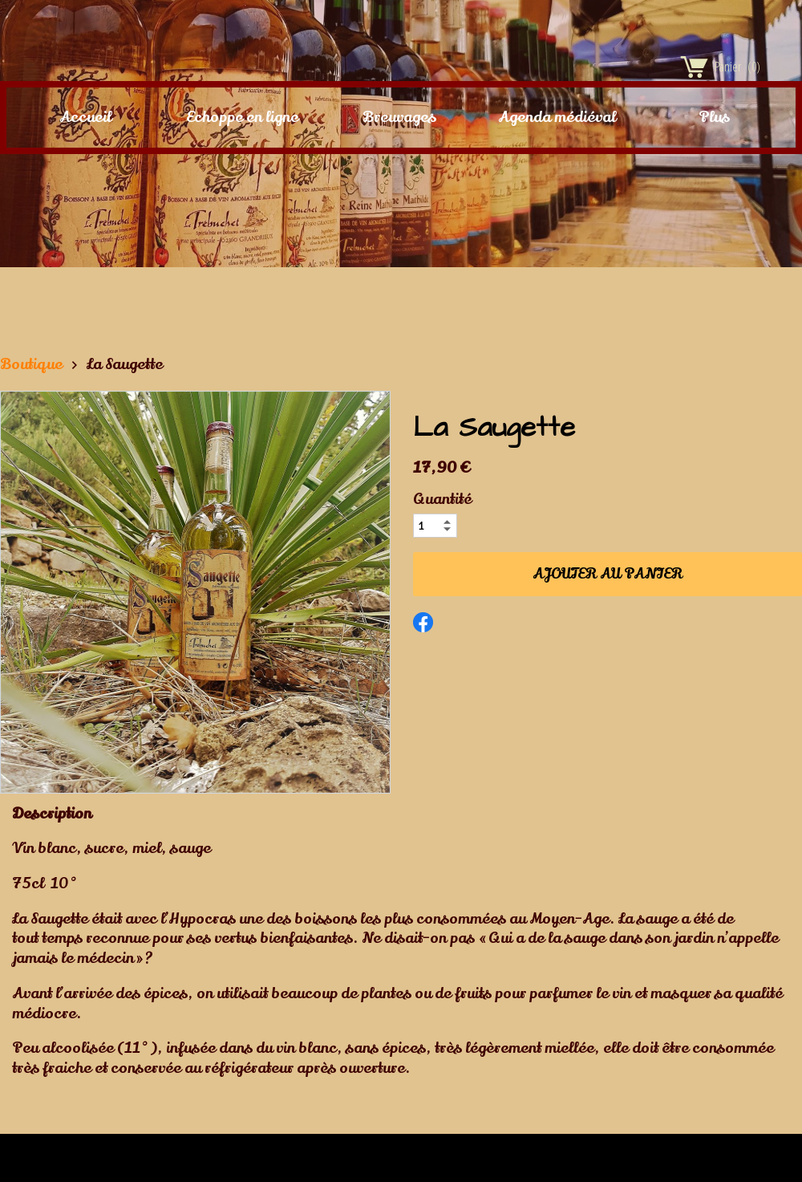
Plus (714, 117)
